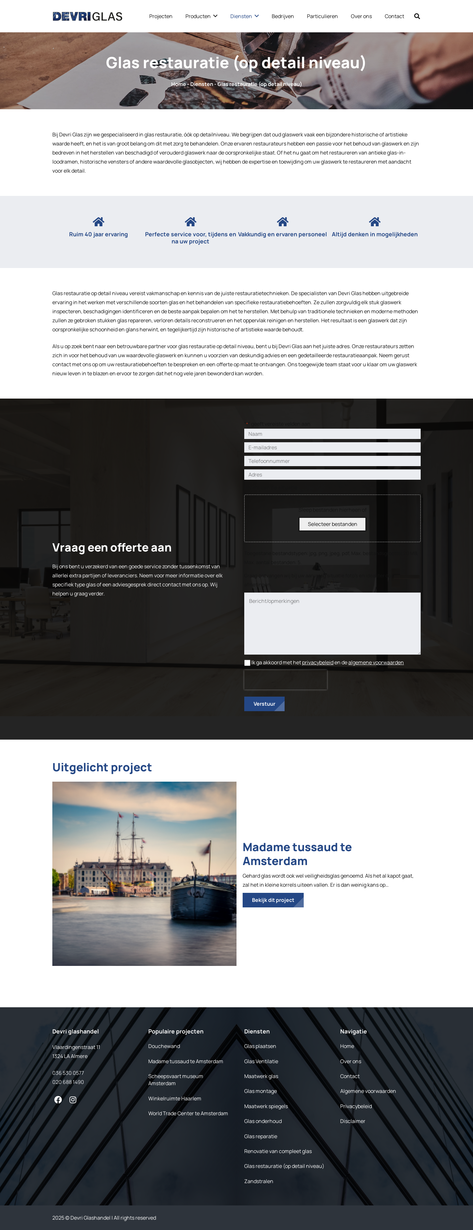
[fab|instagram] (73, 1099)
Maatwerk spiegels (266, 1106)
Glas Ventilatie (261, 1061)
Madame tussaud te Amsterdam (297, 853)
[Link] (87, 16)
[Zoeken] (417, 16)
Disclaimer (352, 1121)
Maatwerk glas (261, 1076)
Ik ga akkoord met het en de (327, 662)
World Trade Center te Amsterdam (188, 1113)
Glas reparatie (260, 1136)
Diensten (201, 84)
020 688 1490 (68, 1082)
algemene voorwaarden (376, 662)
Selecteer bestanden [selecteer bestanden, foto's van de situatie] (332, 524)
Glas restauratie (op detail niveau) (284, 1166)
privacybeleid (317, 662)
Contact (350, 1076)
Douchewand (164, 1046)
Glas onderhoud (263, 1121)
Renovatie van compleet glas (278, 1151)
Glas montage (260, 1091)
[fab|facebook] (58, 1099)
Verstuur (264, 703)
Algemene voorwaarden (368, 1091)
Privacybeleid (356, 1106)
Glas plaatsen (260, 1046)
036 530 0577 (68, 1072)
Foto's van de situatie (271, 487)
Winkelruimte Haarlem (174, 1098)
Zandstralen (258, 1181)
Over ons (350, 1061)
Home (178, 84)
